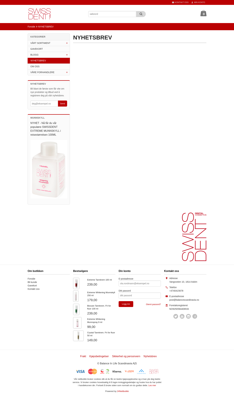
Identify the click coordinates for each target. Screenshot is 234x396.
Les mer (152, 385)
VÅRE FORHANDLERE (42, 72)
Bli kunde (32, 282)
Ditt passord (125, 290)
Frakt (83, 356)
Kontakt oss (33, 289)
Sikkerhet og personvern (126, 356)
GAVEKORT (36, 49)
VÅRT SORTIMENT (40, 43)
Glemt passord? (153, 304)
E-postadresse (126, 278)
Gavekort (32, 285)
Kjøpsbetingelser (99, 356)
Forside (31, 26)
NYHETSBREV (38, 60)
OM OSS (34, 66)
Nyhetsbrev (150, 356)
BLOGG (34, 54)
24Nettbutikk (123, 391)
